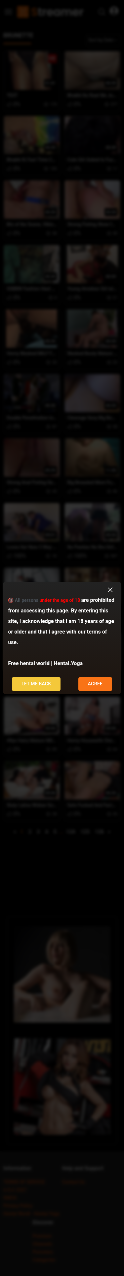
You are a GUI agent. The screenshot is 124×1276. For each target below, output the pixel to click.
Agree (95, 683)
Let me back (36, 683)
